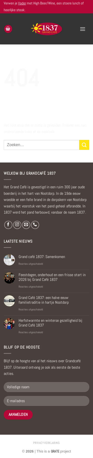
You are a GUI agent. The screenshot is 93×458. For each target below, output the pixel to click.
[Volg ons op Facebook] (8, 225)
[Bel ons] (35, 225)
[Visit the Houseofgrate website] (55, 451)
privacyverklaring (46, 443)
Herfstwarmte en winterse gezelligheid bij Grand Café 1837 (50, 322)
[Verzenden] (84, 145)
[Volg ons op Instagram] (17, 225)
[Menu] (83, 29)
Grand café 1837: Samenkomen (42, 256)
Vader (22, 3)
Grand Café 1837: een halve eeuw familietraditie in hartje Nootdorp (44, 300)
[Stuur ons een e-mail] (26, 225)
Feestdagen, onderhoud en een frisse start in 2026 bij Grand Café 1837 (52, 277)
